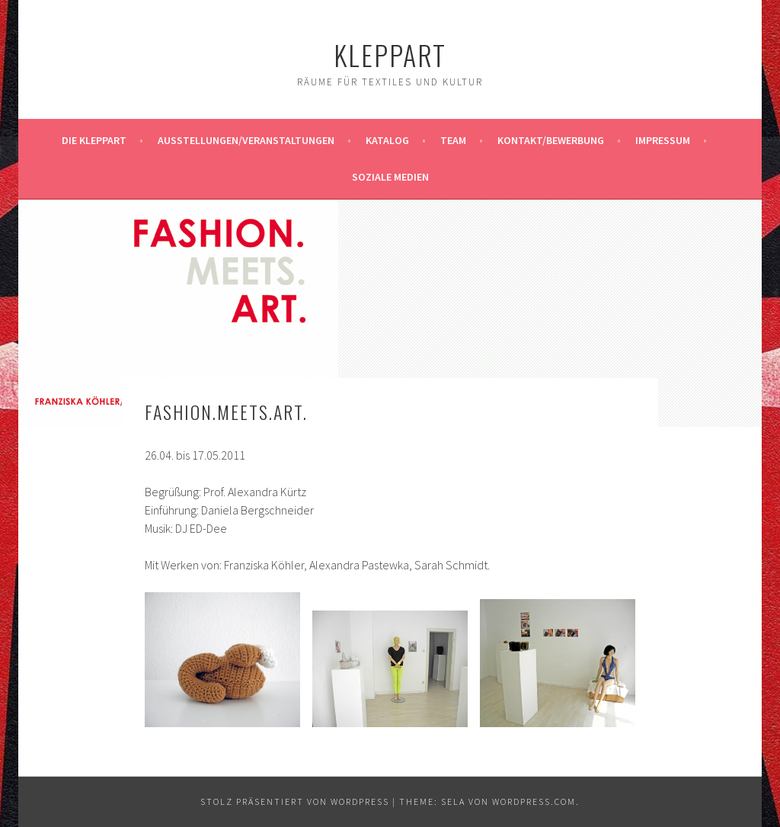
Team (453, 140)
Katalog (387, 140)
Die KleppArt (94, 140)
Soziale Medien (390, 177)
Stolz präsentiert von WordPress (294, 801)
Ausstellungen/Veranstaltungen (246, 140)
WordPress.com (534, 801)
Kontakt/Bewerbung (550, 140)
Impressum (662, 140)
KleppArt (390, 54)
